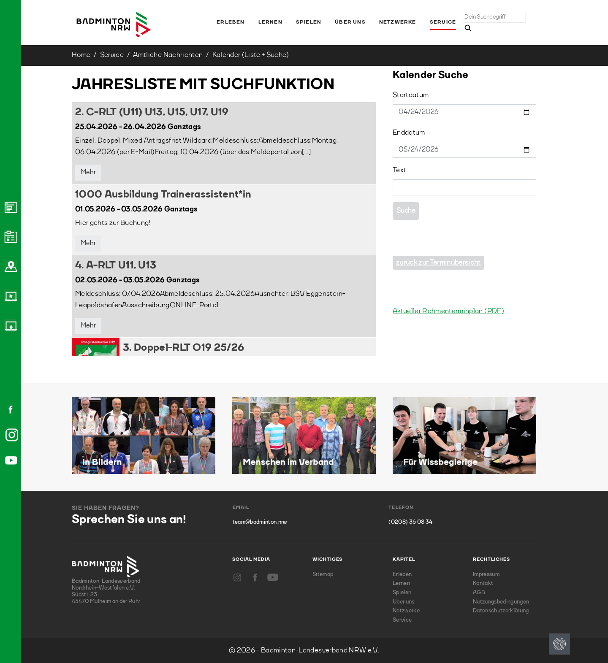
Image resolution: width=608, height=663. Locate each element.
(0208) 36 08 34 (410, 522)
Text (399, 170)
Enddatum (409, 132)
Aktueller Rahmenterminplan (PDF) (448, 311)
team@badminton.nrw (260, 522)
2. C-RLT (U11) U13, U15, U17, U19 (152, 113)
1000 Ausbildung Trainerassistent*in (163, 195)
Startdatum (411, 95)
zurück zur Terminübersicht (438, 262)
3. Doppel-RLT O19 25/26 (183, 348)
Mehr (88, 172)
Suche (405, 211)
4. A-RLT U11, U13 (115, 266)
